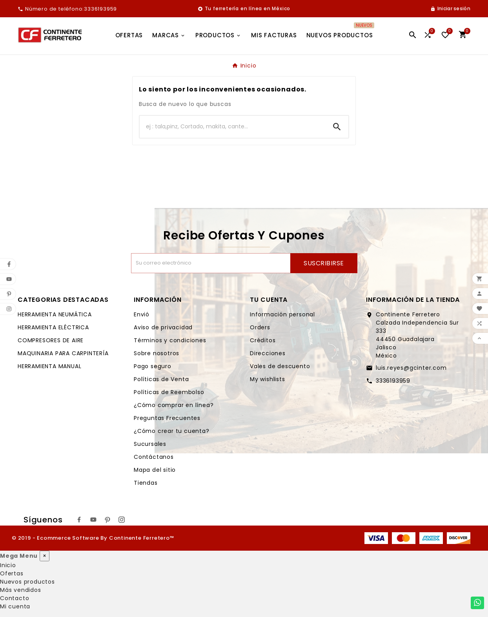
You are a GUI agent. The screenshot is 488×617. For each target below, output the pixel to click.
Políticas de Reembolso (169, 392)
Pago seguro (152, 366)
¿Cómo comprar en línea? (173, 405)
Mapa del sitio (155, 470)
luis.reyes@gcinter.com (411, 368)
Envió (141, 314)
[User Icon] (450, 8)
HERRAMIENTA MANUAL (49, 366)
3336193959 (393, 381)
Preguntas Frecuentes (167, 418)
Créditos (262, 340)
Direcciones (268, 353)
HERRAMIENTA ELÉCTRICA (53, 327)
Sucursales (150, 444)
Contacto (14, 598)
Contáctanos (154, 457)
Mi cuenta (15, 606)
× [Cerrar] (44, 556)
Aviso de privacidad (163, 327)
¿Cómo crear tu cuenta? (171, 431)
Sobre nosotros (156, 353)
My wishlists (267, 379)
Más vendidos (20, 590)
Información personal (282, 314)
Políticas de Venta (161, 379)
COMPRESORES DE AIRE (51, 340)
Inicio (8, 565)
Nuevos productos (27, 582)
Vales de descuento (280, 366)
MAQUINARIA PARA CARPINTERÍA (63, 353)
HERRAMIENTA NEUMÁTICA (55, 314)
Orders (260, 327)
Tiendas (146, 483)
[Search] (337, 127)
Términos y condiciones (170, 340)
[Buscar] (233, 127)
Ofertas (12, 573)
